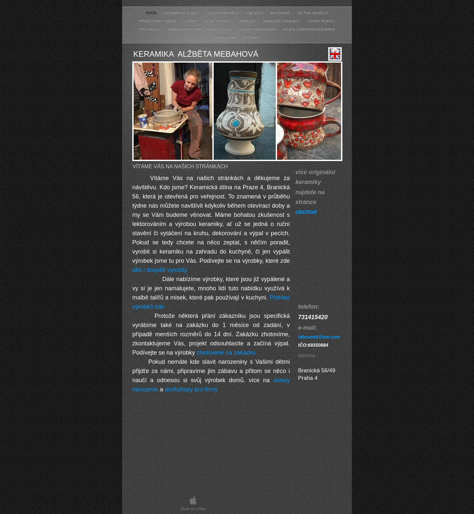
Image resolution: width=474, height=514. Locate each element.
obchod (255, 13)
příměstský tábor (158, 21)
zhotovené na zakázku (226, 352)
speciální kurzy (223, 13)
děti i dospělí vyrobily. (160, 270)
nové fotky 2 (218, 21)
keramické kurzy (182, 13)
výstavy (251, 37)
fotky (191, 21)
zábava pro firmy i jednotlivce (199, 29)
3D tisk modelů (313, 13)
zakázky (248, 21)
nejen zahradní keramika (309, 29)
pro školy (150, 29)
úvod (151, 13)
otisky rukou (321, 21)
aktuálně (280, 13)
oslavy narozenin (258, 29)
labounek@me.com (319, 336)
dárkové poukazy (282, 21)
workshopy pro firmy (191, 389)
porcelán (225, 37)
